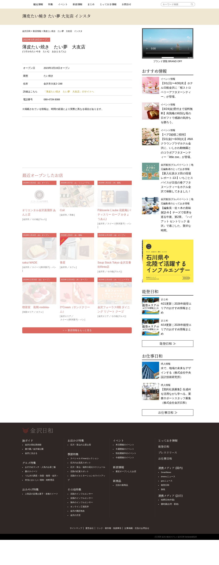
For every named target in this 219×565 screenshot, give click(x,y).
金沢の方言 (75, 515)
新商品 (117, 481)
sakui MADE (29, 262)
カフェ (73, 267)
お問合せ (126, 4)
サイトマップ (76, 528)
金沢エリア (66, 316)
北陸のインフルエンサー (81, 494)
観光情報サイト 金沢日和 (26, 4)
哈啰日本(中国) (168, 500)
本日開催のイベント (125, 445)
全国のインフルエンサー (81, 498)
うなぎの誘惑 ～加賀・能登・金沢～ (41, 476)
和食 (72, 215)
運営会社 (89, 528)
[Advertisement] (49, 141)
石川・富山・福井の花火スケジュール (87, 467)
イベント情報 (177, 88)
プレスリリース (167, 452)
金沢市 (26, 219)
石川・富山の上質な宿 (80, 445)
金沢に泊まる (31, 453)
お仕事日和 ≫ (167, 412)
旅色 (163, 489)
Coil (62, 210)
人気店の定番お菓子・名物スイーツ (41, 494)
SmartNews (166, 472)
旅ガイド (27, 440)
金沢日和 (26, 31)
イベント (63, 4)
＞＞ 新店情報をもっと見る (77, 330)
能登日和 (163, 446)
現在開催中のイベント (126, 453)
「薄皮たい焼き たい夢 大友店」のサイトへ (69, 91)
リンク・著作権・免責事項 (109, 528)
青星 (62, 262)
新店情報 (77, 4)
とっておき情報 (108, 4)
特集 (50, 4)
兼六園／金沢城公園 (34, 449)
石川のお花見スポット (80, 463)
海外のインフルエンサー (81, 502)
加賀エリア (28, 312)
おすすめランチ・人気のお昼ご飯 (40, 467)
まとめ (91, 4)
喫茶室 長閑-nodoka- (35, 307)
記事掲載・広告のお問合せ (137, 528)
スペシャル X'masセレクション (84, 458)
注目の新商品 (122, 485)
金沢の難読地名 (77, 511)
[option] (167, 261)
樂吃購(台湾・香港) (170, 504)
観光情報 (38, 4)
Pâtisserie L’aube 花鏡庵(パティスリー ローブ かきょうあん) (114, 214)
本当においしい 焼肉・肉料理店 (39, 480)
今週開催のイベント (125, 449)
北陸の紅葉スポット (79, 471)
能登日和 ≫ (168, 343)
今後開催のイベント (125, 458)
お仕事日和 (165, 458)
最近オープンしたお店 (126, 471)
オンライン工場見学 (79, 507)
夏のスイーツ (31, 471)
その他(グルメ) (39, 219)
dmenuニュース (168, 477)
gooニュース (166, 481)
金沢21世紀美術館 (33, 445)
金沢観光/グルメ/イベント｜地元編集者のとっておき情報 (177, 178)
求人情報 (176, 394)
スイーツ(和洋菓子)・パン (119, 223)
